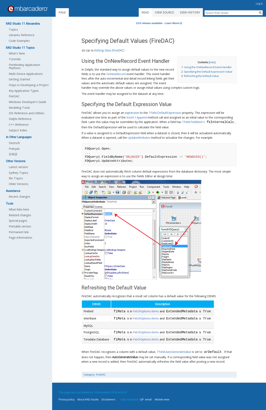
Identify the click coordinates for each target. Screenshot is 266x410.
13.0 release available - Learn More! (158, 23)
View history (190, 12)
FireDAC (101, 374)
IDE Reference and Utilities (26, 113)
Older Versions (18, 184)
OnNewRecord (116, 74)
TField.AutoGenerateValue (174, 352)
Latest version (18, 167)
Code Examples (19, 41)
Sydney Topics (18, 173)
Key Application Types (24, 91)
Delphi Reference (20, 119)
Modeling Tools (19, 108)
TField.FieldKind (192, 122)
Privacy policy (67, 399)
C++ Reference (19, 124)
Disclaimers (108, 399)
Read (145, 12)
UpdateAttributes (139, 138)
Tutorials (15, 59)
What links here (19, 209)
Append (142, 117)
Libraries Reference (21, 35)
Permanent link (19, 232)
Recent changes (19, 196)
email (148, 399)
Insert (130, 117)
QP (142, 399)
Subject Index (18, 130)
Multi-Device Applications (26, 74)
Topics (13, 29)
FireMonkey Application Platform (24, 66)
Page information (20, 237)
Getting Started (19, 79)
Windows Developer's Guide (27, 102)
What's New (17, 53)
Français (14, 149)
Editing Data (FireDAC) (109, 50)
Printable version (20, 226)
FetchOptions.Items (146, 312)
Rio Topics (16, 178)
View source (164, 12)
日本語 (13, 154)
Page (62, 12)
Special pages (18, 221)
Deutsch (14, 143)
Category (89, 374)
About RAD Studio (88, 399)
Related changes (20, 215)
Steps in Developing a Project (29, 85)
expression (132, 113)
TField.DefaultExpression (165, 113)
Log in (259, 3)
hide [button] (212, 62)
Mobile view (162, 399)
